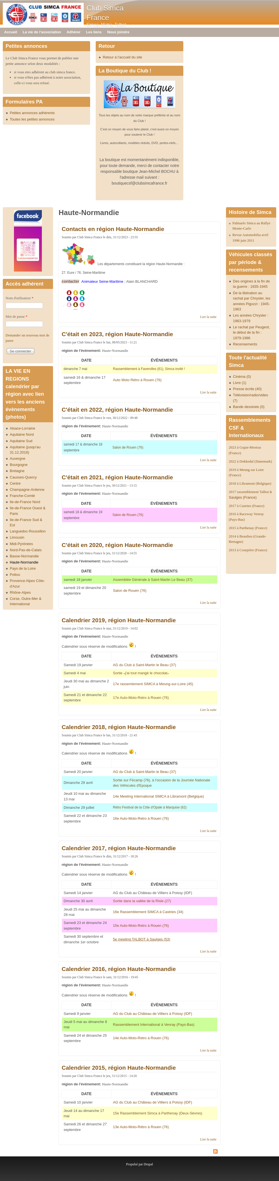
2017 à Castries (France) (246, 506)
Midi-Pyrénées (21, 544)
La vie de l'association (42, 32)
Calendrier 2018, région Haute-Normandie (119, 727)
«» (141, 673)
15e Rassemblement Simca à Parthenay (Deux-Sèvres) (157, 1113)
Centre (15, 483)
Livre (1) (239, 383)
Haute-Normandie (24, 562)
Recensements (245, 344)
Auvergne (17, 458)
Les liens (94, 32)
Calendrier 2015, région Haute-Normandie (119, 1067)
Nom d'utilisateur (19, 298)
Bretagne (17, 471)
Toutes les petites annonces (32, 119)
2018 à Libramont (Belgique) (250, 483)
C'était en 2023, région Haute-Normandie (117, 334)
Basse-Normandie (24, 556)
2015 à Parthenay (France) (248, 528)
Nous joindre (118, 32)
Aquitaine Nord (22, 434)
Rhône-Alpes (20, 592)
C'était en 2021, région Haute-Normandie (117, 477)
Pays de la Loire (23, 568)
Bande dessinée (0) (248, 407)
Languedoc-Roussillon (28, 531)
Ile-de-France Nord (25, 502)
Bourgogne (19, 465)
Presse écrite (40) (247, 389)
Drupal (148, 1164)
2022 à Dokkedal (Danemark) (251, 461)
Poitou (15, 574)
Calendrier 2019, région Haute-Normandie (119, 620)
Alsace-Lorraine (22, 428)
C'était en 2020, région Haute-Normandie (117, 545)
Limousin (17, 537)
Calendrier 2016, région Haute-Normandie (119, 969)
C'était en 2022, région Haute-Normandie (117, 409)
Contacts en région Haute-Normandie (113, 229)
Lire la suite (208, 317)
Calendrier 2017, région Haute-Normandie (119, 848)
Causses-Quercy (23, 477)
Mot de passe (16, 316)
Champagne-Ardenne (27, 489)
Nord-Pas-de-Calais (26, 550)
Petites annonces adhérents (32, 113)
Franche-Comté (22, 496)
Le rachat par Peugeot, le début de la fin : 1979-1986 (251, 332)
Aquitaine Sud (21, 441)
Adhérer (74, 32)
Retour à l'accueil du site (122, 57)
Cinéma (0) (242, 376)
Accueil (10, 32)
